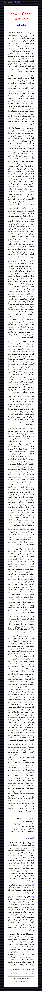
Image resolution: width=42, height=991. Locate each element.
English (18, 2)
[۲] (33, 885)
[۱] (33, 843)
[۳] (33, 897)
